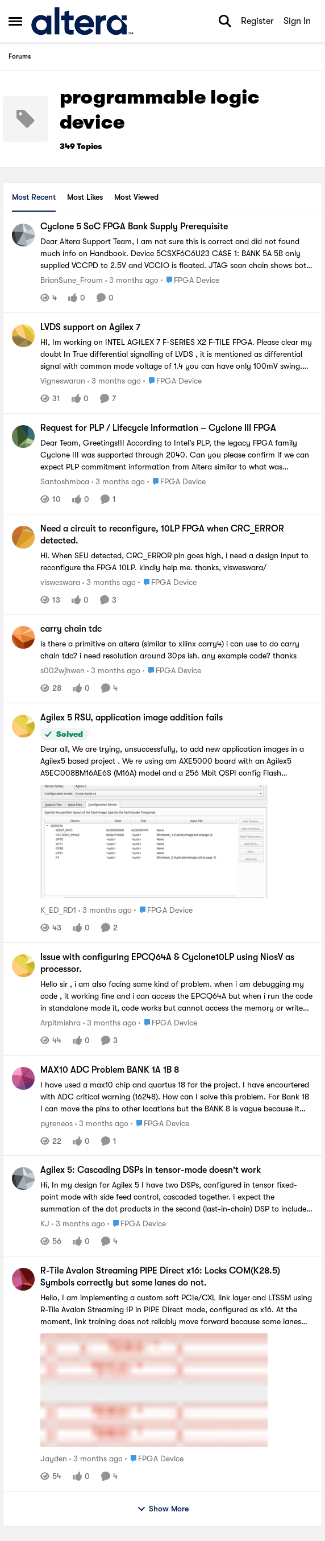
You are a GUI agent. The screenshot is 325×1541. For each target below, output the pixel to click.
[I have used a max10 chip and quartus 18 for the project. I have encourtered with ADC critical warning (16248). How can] (176, 1096)
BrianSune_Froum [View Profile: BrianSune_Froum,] (71, 280)
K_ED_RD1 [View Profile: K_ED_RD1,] (58, 909)
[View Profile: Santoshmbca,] (23, 436)
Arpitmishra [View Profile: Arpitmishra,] (60, 1022)
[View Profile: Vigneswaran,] (23, 335)
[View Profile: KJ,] (23, 1178)
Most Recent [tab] (34, 196)
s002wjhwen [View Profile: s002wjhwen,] (62, 670)
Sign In (297, 21)
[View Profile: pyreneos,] (23, 1078)
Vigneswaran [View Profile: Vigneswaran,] (62, 380)
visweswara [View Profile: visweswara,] (60, 581)
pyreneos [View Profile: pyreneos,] (56, 1122)
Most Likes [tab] (85, 196)
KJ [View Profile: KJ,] (44, 1223)
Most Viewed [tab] (136, 196)
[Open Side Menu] (15, 21)
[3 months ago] (132, 280)
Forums (20, 56)
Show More (163, 1509)
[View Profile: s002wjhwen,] (23, 637)
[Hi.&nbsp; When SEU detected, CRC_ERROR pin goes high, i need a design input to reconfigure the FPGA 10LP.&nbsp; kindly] (176, 561)
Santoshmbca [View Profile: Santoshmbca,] (64, 481)
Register (257, 21)
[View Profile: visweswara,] (23, 537)
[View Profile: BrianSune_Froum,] (23, 235)
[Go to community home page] (82, 21)
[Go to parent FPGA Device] (190, 280)
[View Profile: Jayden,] (23, 1279)
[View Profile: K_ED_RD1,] (23, 726)
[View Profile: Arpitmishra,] (23, 965)
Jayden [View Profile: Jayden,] (53, 1458)
